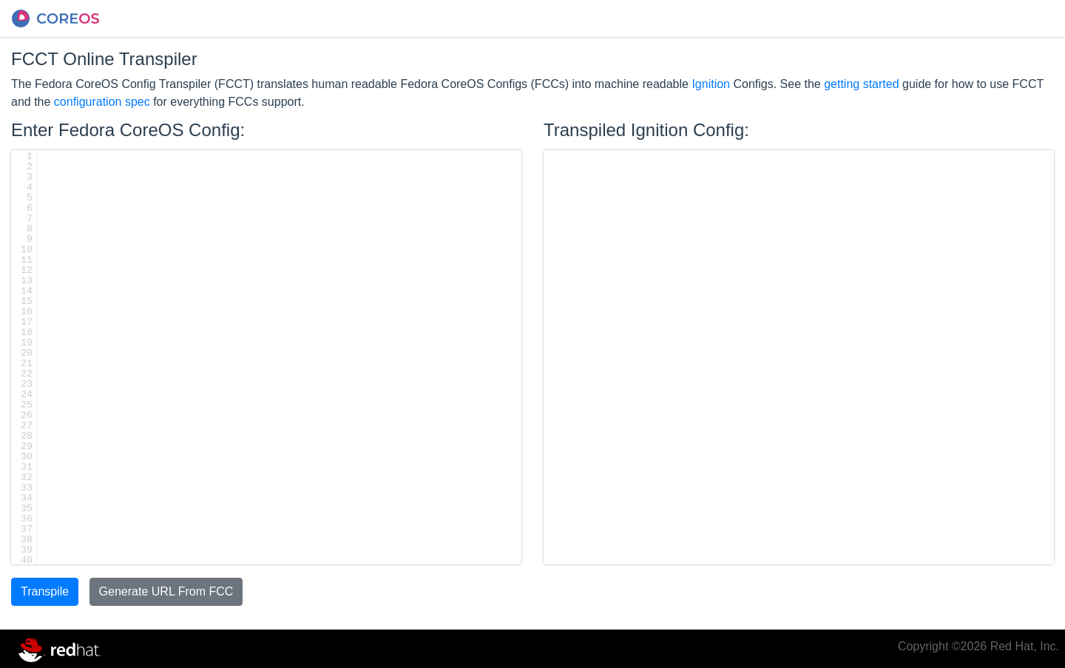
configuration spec (102, 101)
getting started (861, 84)
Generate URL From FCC (166, 591)
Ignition (711, 84)
